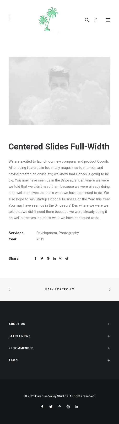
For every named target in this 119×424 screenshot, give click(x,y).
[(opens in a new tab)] (11, 289)
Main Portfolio (59, 289)
